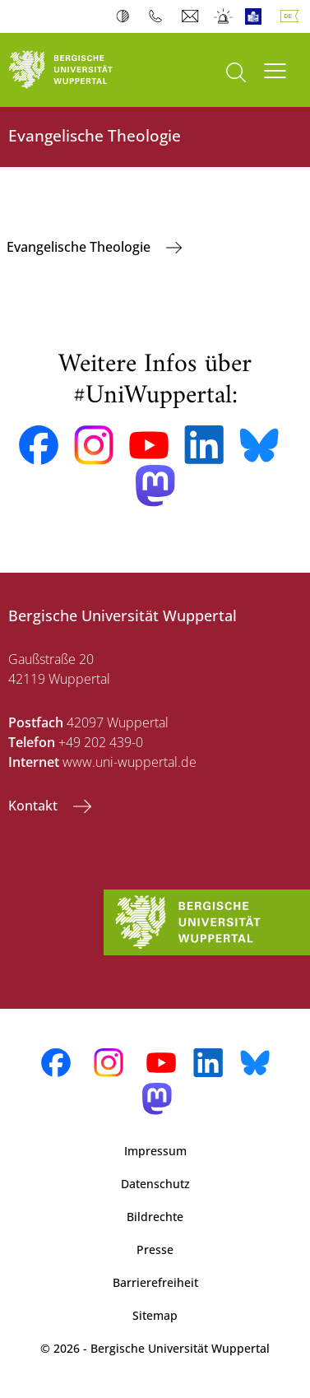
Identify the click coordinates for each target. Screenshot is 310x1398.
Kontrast (126, 16)
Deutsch (293, 16)
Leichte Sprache (257, 16)
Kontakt (34, 806)
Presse (155, 1249)
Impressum (155, 1151)
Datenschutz (155, 1183)
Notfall (224, 16)
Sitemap (155, 1315)
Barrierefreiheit (155, 1282)
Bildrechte (155, 1216)
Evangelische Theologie (80, 247)
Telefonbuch (159, 16)
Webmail (192, 16)
